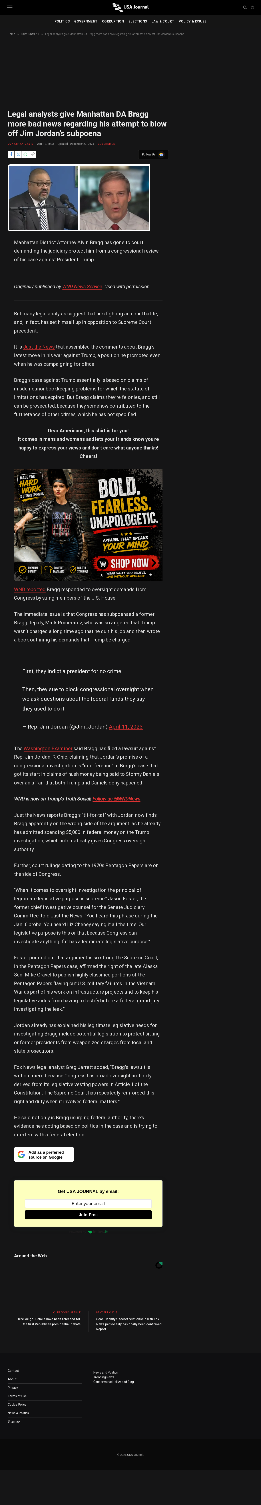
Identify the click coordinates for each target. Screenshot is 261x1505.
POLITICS (62, 21)
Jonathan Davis (20, 143)
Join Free (88, 1215)
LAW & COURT (163, 21)
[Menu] (9, 7)
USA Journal (135, 1454)
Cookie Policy (17, 1404)
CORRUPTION (113, 21)
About (12, 1379)
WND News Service (82, 286)
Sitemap (14, 1421)
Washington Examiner (48, 748)
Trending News (103, 1377)
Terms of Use (17, 1396)
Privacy (13, 1387)
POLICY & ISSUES (193, 21)
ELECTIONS (137, 21)
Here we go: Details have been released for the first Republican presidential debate (49, 1324)
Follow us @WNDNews (116, 799)
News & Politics (18, 1413)
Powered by (88, 1231)
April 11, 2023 (126, 726)
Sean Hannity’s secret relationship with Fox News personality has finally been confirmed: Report (130, 1324)
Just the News (39, 347)
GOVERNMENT (85, 21)
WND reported (30, 589)
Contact (13, 1370)
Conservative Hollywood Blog (113, 1382)
